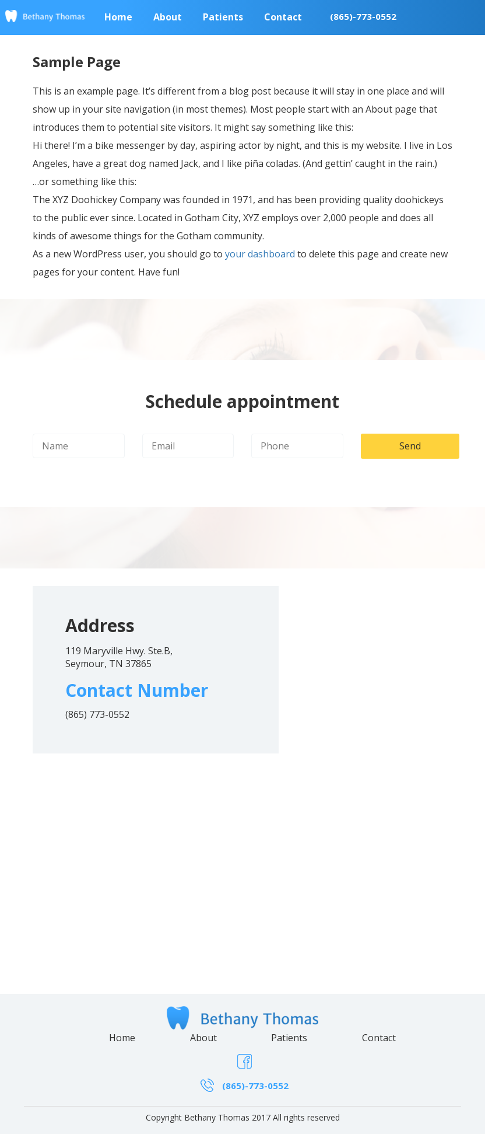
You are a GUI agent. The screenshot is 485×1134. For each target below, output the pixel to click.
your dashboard (260, 253)
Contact (379, 1037)
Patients (289, 1037)
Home (122, 1037)
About (203, 1037)
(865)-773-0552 (363, 16)
